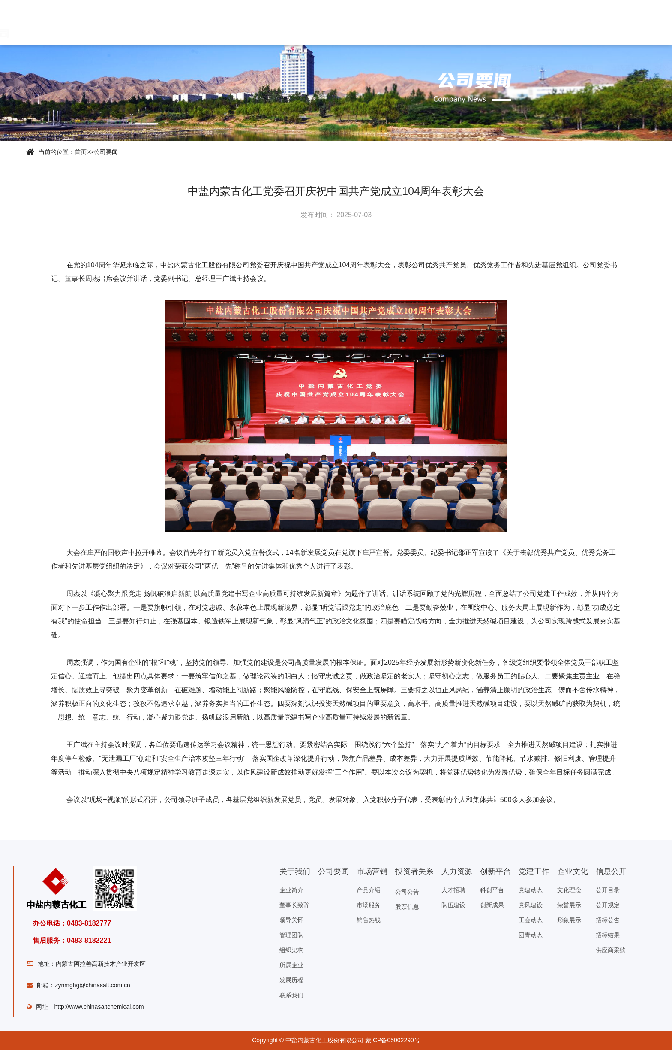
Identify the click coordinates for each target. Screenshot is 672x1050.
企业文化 (410, 68)
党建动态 (531, 890)
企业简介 (291, 890)
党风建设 (531, 905)
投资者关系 (228, 68)
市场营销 (180, 68)
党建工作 (365, 68)
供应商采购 (611, 950)
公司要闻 (132, 68)
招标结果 (608, 935)
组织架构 (291, 950)
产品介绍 (369, 890)
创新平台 (495, 871)
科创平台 (492, 890)
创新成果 (492, 905)
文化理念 (569, 890)
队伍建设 (453, 905)
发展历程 (291, 980)
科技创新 (321, 68)
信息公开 (455, 68)
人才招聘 (453, 890)
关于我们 (91, 68)
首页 (50, 68)
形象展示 (569, 920)
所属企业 (291, 965)
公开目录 (608, 890)
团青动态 (531, 935)
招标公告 (608, 920)
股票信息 (407, 906)
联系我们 (291, 995)
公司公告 (407, 891)
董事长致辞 (294, 905)
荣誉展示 (569, 905)
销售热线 (369, 920)
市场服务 (369, 905)
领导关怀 (291, 920)
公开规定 (608, 905)
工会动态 (531, 920)
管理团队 (291, 935)
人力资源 (276, 68)
